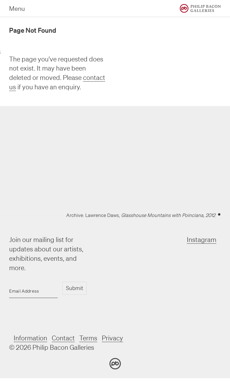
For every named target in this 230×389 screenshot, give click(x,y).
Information (30, 338)
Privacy (112, 338)
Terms (88, 338)
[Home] (200, 8)
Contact (63, 338)
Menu (17, 8)
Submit (74, 288)
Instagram (201, 239)
